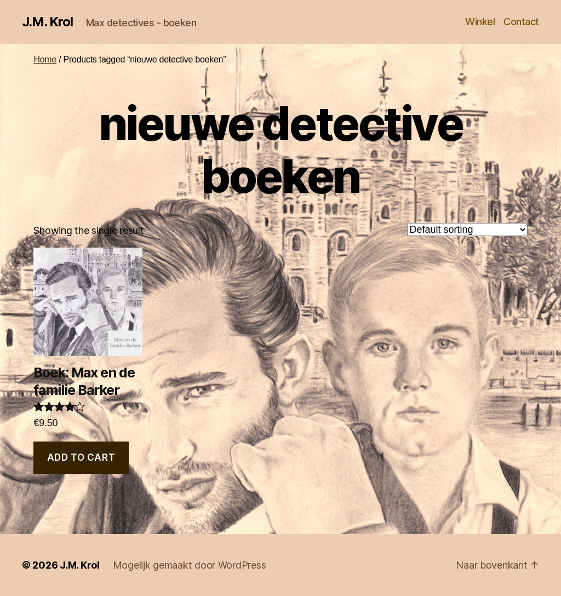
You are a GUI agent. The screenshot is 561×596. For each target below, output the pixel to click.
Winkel (480, 21)
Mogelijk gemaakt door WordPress (189, 565)
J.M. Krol (47, 21)
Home (44, 59)
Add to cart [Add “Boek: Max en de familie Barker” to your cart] (81, 457)
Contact (521, 21)
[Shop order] (467, 229)
